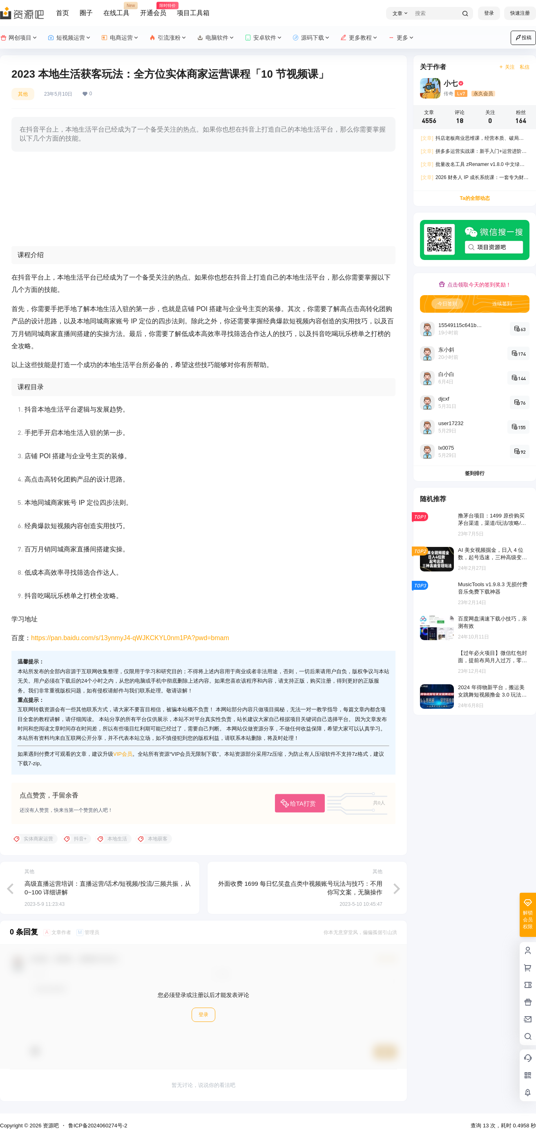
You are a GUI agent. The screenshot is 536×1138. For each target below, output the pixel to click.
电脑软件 (216, 38)
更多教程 (359, 38)
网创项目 (19, 38)
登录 (489, 13)
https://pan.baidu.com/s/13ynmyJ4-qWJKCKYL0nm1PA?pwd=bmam (130, 637)
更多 (401, 38)
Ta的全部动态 (474, 198)
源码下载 (312, 38)
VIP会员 (122, 754)
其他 (23, 94)
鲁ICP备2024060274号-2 (97, 1125)
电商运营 (120, 38)
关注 (507, 67)
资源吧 (50, 1125)
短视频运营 (70, 38)
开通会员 (153, 9)
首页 (62, 12)
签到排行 (475, 473)
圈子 (86, 12)
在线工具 (116, 9)
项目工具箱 (193, 12)
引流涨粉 (168, 38)
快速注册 (520, 13)
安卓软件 (264, 38)
